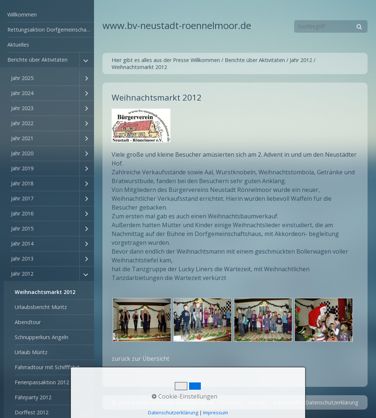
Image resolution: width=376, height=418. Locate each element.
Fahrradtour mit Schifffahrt (47, 367)
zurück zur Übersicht (140, 359)
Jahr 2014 (22, 243)
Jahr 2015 (22, 228)
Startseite (231, 402)
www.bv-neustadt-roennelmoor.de (176, 25)
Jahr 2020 (22, 153)
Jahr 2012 (22, 273)
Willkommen (22, 14)
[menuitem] (47, 14)
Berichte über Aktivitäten (37, 59)
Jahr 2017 (22, 198)
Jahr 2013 (22, 258)
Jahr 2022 (22, 123)
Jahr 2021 (22, 138)
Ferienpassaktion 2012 (42, 382)
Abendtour (28, 322)
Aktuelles (18, 44)
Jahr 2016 (22, 213)
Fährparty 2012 (33, 397)
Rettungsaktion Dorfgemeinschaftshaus (50, 29)
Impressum (286, 402)
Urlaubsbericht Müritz (41, 306)
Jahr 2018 (22, 183)
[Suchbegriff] (331, 26)
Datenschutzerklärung (331, 402)
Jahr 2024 (22, 93)
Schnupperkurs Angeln (41, 337)
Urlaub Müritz (31, 352)
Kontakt (258, 402)
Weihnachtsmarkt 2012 (45, 291)
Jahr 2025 (22, 77)
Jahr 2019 (22, 168)
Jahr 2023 (22, 108)
